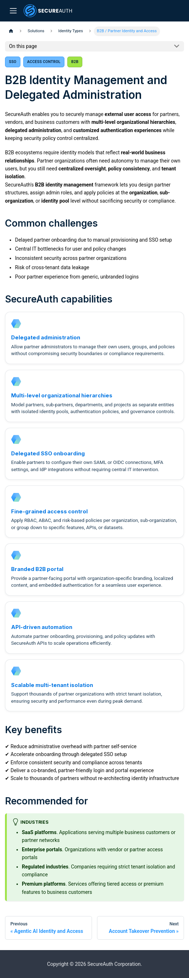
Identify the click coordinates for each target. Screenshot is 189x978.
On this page (23, 46)
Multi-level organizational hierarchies (61, 395)
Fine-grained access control (49, 511)
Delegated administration (45, 337)
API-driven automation (41, 627)
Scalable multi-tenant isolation (52, 685)
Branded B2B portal (37, 569)
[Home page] (11, 31)
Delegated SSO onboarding (48, 453)
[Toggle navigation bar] (13, 11)
